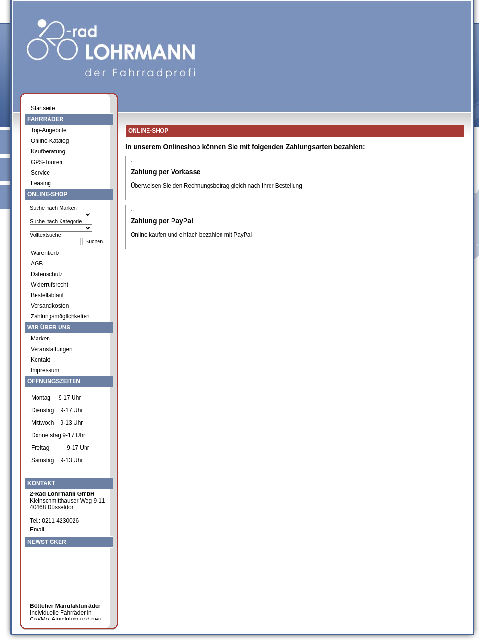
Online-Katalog (50, 141)
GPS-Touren (46, 162)
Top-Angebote (49, 130)
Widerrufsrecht (49, 284)
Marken (40, 338)
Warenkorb (45, 253)
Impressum (45, 370)
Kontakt (40, 359)
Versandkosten (50, 306)
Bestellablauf (47, 295)
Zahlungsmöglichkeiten (60, 316)
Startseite (43, 108)
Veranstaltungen (52, 349)
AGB (37, 263)
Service (40, 172)
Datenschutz (47, 274)
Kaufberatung (48, 151)
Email (37, 529)
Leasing (41, 183)
